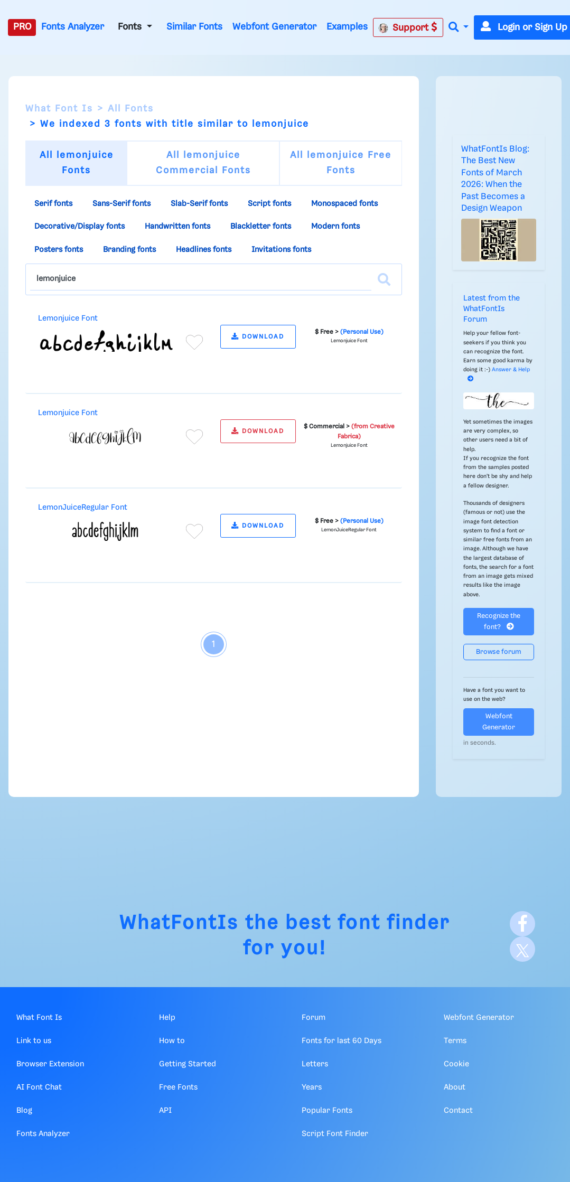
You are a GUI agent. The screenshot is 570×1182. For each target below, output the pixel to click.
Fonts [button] (131, 27)
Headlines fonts (203, 250)
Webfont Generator (274, 27)
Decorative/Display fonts (79, 226)
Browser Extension (50, 1064)
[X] (522, 949)
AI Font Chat (39, 1087)
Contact (458, 1110)
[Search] (384, 279)
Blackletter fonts (260, 226)
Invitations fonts (281, 250)
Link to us (33, 1041)
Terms (455, 1041)
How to (172, 1041)
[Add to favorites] (194, 342)
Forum (313, 1018)
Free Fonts (178, 1087)
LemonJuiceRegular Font (82, 507)
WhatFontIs (179, 923)
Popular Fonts (327, 1110)
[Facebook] (522, 923)
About (454, 1087)
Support (407, 27)
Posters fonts (58, 250)
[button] (458, 27)
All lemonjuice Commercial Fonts (203, 163)
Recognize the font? (498, 622)
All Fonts (131, 109)
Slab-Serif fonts (199, 204)
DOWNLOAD (257, 336)
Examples (347, 27)
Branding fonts (129, 250)
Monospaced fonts (344, 204)
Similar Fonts (194, 27)
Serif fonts (53, 204)
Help (167, 1018)
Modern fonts (335, 226)
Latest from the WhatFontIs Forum (491, 309)
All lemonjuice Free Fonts (340, 163)
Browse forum (498, 652)
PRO (22, 27)
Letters (315, 1064)
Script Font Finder (335, 1134)
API (165, 1110)
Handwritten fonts (177, 226)
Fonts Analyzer (72, 27)
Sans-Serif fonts (121, 204)
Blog (24, 1110)
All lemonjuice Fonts (77, 163)
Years (312, 1087)
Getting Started (187, 1064)
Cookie (456, 1064)
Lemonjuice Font (68, 318)
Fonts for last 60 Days (341, 1041)
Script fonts (269, 204)
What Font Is (59, 109)
